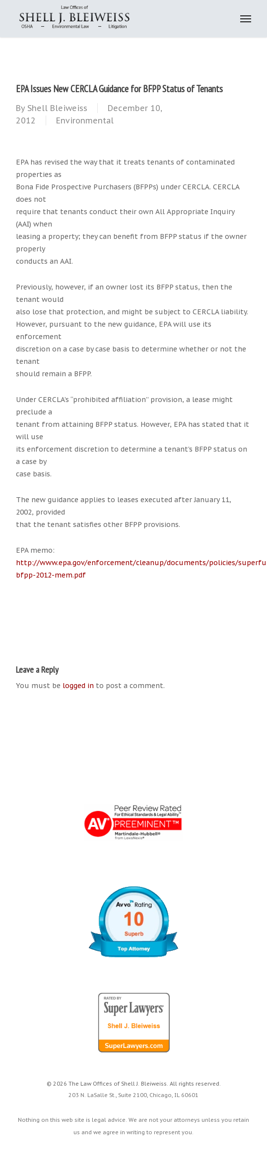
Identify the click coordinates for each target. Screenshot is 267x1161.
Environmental (85, 120)
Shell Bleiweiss (57, 108)
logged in (78, 685)
